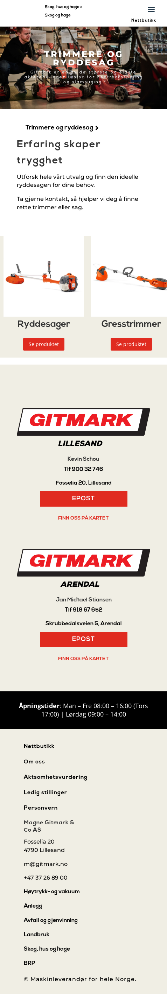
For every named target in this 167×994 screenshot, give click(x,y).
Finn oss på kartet (83, 518)
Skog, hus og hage (62, 7)
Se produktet (44, 344)
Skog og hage (58, 15)
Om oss (34, 762)
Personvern (41, 808)
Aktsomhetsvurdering (56, 777)
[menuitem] (62, 128)
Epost (83, 498)
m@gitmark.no (46, 864)
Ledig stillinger (45, 793)
